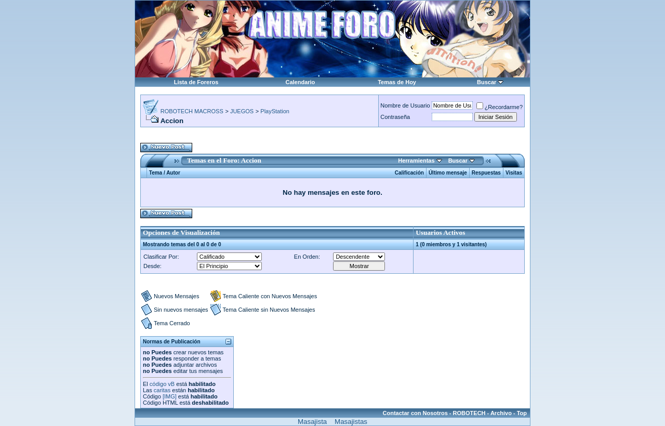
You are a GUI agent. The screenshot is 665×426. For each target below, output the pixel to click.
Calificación (409, 173)
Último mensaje (448, 173)
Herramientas (416, 160)
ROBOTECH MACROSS (192, 111)
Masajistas (351, 421)
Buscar (486, 82)
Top (522, 413)
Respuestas (486, 173)
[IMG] (170, 396)
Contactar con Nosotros (415, 413)
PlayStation (274, 111)
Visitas (514, 173)
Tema (155, 173)
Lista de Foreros (196, 82)
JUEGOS (242, 111)
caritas (162, 390)
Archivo (501, 413)
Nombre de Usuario (405, 105)
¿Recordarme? (499, 107)
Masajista (312, 421)
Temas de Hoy (397, 82)
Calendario (300, 82)
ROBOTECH (469, 413)
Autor (173, 173)
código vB (162, 384)
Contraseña (395, 117)
